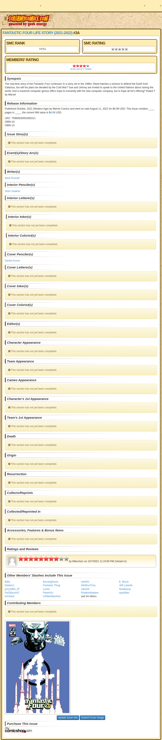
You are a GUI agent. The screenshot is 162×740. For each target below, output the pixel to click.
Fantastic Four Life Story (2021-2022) (37, 33)
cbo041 (85, 581)
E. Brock (124, 581)
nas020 (85, 589)
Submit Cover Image (92, 717)
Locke (46, 589)
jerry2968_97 (12, 589)
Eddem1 (9, 585)
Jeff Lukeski (125, 585)
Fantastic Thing (51, 585)
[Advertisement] (107, 20)
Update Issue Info (68, 717)
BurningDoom (50, 581)
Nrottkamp (125, 589)
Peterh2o (48, 592)
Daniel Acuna (12, 260)
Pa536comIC (12, 592)
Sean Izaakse (12, 191)
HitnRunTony (88, 585)
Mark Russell (12, 178)
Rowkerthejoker (90, 592)
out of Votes (81, 69)
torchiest (9, 596)
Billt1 (7, 581)
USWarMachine (52, 596)
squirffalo (124, 592)
